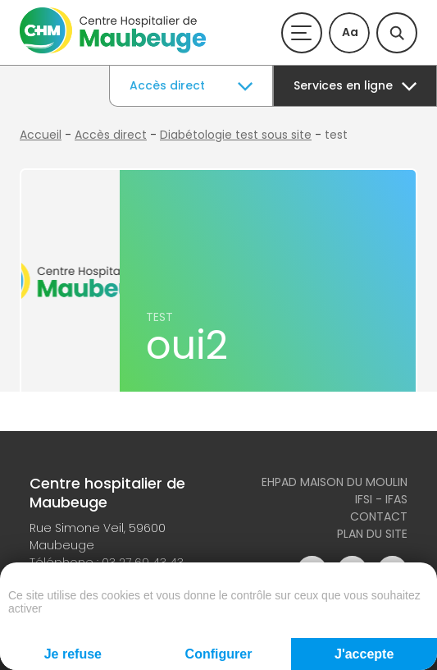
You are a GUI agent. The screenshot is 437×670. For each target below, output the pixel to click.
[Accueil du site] (113, 49)
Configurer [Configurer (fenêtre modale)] (219, 654)
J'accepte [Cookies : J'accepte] (364, 654)
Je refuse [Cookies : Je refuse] (73, 654)
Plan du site (372, 533)
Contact (378, 516)
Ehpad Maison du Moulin (334, 482)
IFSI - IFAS (381, 499)
